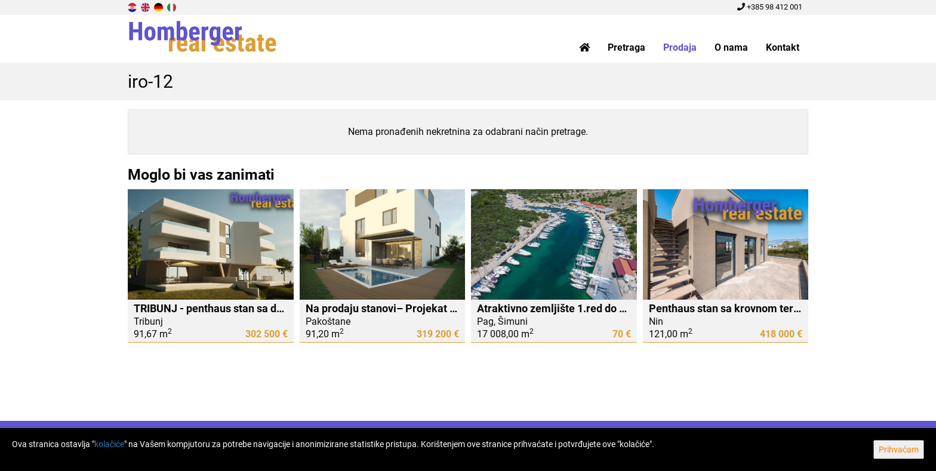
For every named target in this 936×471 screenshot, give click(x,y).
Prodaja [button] (680, 47)
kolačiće (109, 444)
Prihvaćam (899, 449)
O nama (731, 47)
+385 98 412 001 (769, 6)
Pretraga (626, 47)
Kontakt (782, 47)
